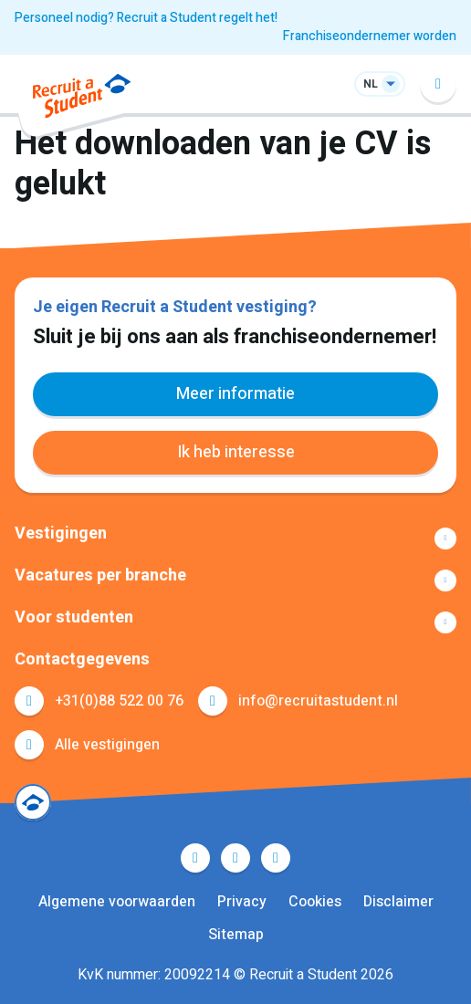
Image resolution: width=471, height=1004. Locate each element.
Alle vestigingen (107, 745)
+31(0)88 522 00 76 (119, 701)
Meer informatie (235, 394)
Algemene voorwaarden (116, 902)
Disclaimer (398, 902)
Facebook (195, 858)
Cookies (314, 902)
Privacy (242, 902)
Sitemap (236, 935)
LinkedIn (235, 858)
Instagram (275, 858)
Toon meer (235, 538)
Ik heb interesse (236, 452)
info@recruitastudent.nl (318, 701)
